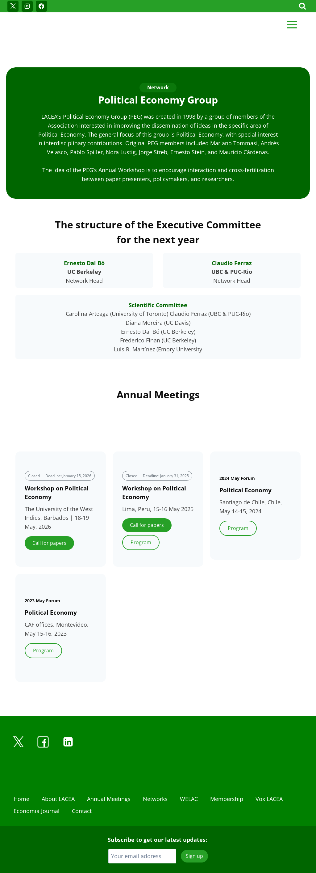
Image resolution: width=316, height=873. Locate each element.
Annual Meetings (109, 771)
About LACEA (58, 771)
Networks (155, 771)
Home (21, 771)
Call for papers (49, 515)
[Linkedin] (68, 715)
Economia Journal (37, 783)
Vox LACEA (269, 771)
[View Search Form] (302, 6)
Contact (82, 783)
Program (141, 515)
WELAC (189, 771)
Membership (226, 771)
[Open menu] (292, 24)
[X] (13, 6)
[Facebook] (41, 6)
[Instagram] (27, 6)
